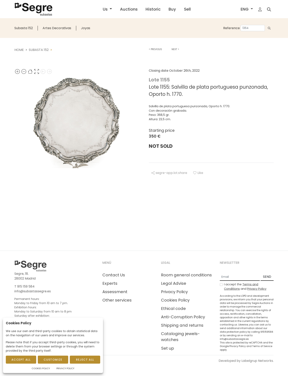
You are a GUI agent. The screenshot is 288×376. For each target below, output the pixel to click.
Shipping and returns (182, 325)
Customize (53, 360)
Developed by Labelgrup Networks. (246, 360)
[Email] (240, 277)
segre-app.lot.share (169, 173)
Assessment (114, 292)
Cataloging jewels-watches (180, 336)
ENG (245, 9)
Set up (167, 348)
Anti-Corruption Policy (183, 317)
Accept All (21, 360)
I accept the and (245, 286)
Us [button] (106, 9)
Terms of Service (262, 346)
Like (198, 173)
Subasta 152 (23, 28)
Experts (109, 283)
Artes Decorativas (57, 28)
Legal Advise (173, 283)
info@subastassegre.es (32, 291)
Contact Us (113, 275)
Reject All (85, 360)
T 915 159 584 (24, 286)
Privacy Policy (174, 292)
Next (175, 49)
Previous (155, 49)
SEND (267, 276)
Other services (117, 300)
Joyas (85, 28)
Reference (231, 28)
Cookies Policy (175, 300)
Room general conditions (186, 275)
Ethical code (173, 308)
